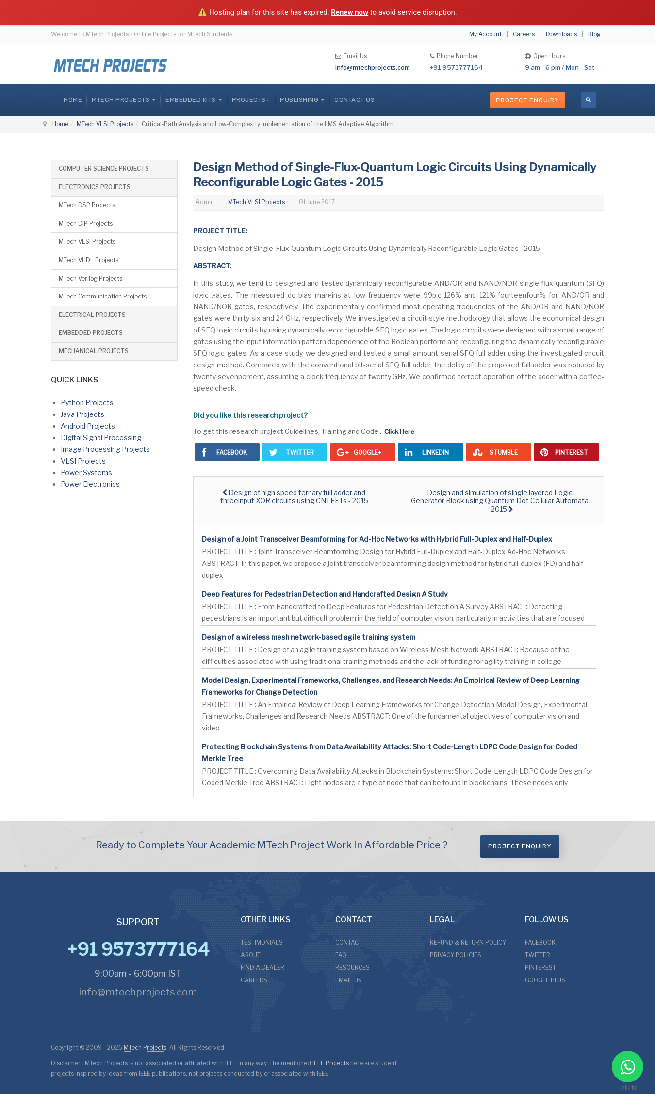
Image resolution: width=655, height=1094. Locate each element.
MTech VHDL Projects (88, 260)
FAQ (340, 955)
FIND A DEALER (262, 967)
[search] (588, 100)
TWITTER (537, 955)
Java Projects (82, 414)
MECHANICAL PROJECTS (94, 351)
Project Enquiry (527, 100)
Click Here (399, 431)
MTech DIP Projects (86, 223)
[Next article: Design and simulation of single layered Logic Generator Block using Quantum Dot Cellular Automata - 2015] (499, 500)
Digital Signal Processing (101, 437)
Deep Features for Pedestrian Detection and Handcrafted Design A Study (325, 594)
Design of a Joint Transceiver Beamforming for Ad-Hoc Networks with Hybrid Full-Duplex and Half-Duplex (377, 539)
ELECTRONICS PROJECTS (95, 187)
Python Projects (87, 402)
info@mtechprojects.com (372, 67)
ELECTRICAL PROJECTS (92, 314)
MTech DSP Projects (87, 205)
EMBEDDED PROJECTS (91, 332)
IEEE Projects (331, 1063)
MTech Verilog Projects (90, 278)
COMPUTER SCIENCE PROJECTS (104, 168)
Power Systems (86, 472)
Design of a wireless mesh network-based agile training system (308, 637)
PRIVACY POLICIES (455, 955)
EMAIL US (348, 980)
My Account (485, 34)
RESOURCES (352, 967)
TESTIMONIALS (262, 942)
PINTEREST (540, 967)
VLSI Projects (83, 461)
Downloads (561, 34)
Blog (594, 34)
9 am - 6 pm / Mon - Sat (559, 67)
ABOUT (251, 955)
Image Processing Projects (105, 449)
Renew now (349, 12)
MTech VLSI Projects (105, 124)
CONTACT (348, 942)
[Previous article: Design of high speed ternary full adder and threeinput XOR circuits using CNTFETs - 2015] (294, 496)
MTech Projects (145, 1047)
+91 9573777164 (456, 67)
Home (73, 99)
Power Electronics (90, 484)
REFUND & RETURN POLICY (468, 942)
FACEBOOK (540, 942)
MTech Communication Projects (103, 296)
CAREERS (254, 980)
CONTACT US (354, 99)
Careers (524, 34)
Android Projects (88, 426)
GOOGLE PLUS (545, 980)
